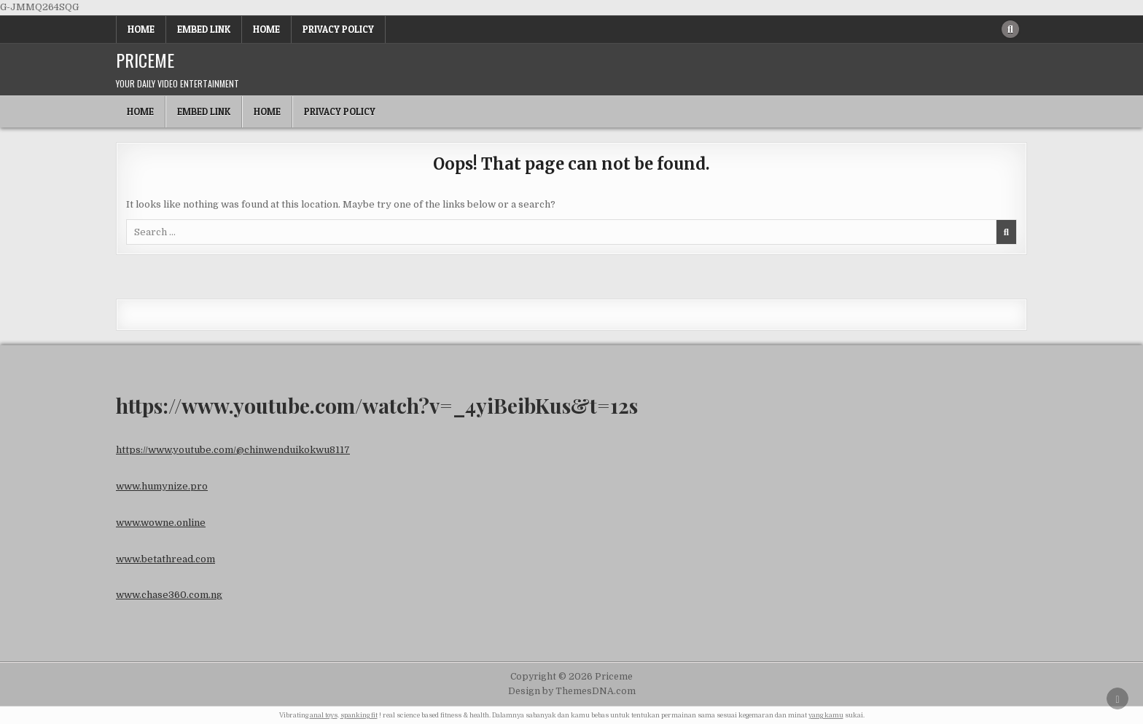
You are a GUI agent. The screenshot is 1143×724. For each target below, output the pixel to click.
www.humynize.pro (162, 486)
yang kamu (825, 715)
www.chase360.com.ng (169, 594)
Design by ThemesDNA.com (572, 691)
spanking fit (359, 715)
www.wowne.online (161, 522)
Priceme (145, 60)
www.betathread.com (165, 559)
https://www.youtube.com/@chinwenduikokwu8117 (233, 449)
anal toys (324, 715)
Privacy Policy (338, 29)
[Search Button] (1010, 29)
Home (141, 29)
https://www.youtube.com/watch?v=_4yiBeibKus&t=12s (377, 405)
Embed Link (203, 29)
